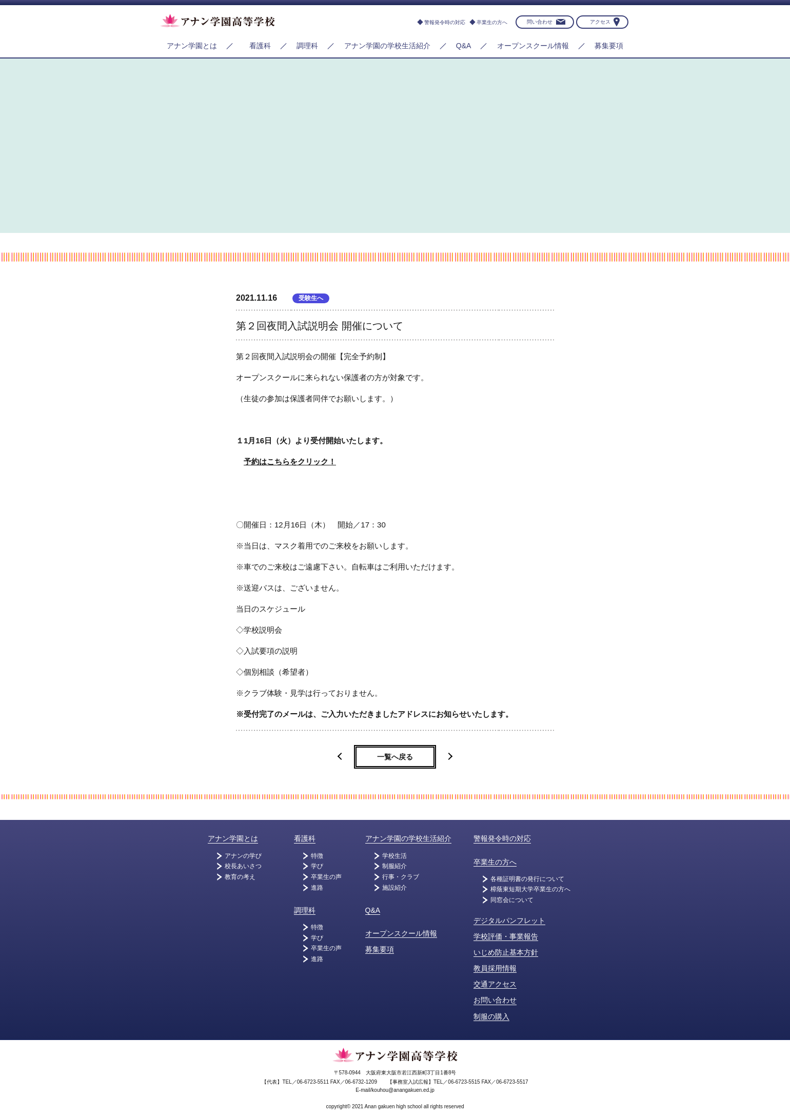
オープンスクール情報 (533, 46)
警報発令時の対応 (444, 22)
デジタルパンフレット (509, 920)
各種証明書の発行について (527, 879)
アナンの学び (243, 855)
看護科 (260, 46)
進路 (317, 887)
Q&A (463, 46)
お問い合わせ (495, 1000)
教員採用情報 (495, 968)
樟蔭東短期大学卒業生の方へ (530, 889)
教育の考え (240, 876)
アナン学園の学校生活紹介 (387, 46)
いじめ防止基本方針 (505, 952)
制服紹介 (394, 866)
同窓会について (512, 900)
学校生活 (394, 855)
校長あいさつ (243, 866)
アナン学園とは (192, 46)
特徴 (317, 855)
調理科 (307, 46)
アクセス (600, 22)
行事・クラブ (400, 876)
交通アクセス (495, 984)
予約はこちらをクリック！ (290, 461)
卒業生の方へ (492, 22)
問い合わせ (539, 22)
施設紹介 (394, 887)
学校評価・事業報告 (505, 936)
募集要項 (609, 46)
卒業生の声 (326, 876)
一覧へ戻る (395, 757)
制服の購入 (491, 1016)
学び (317, 866)
